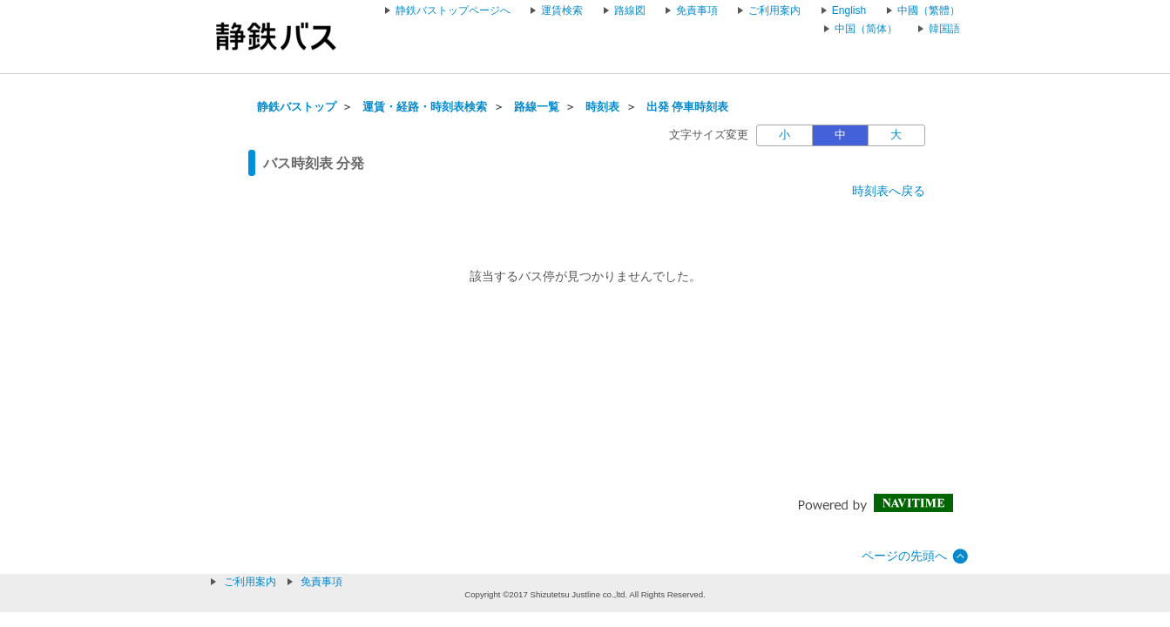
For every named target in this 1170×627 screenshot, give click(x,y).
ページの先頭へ (904, 556)
